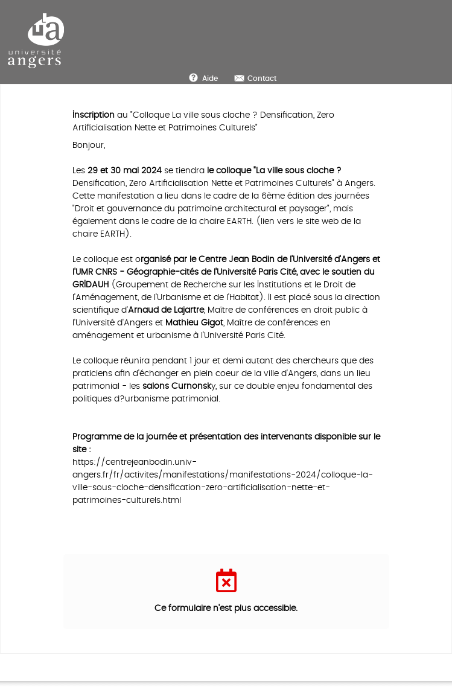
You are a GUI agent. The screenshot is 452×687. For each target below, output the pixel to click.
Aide (210, 78)
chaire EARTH (225, 221)
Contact (261, 78)
